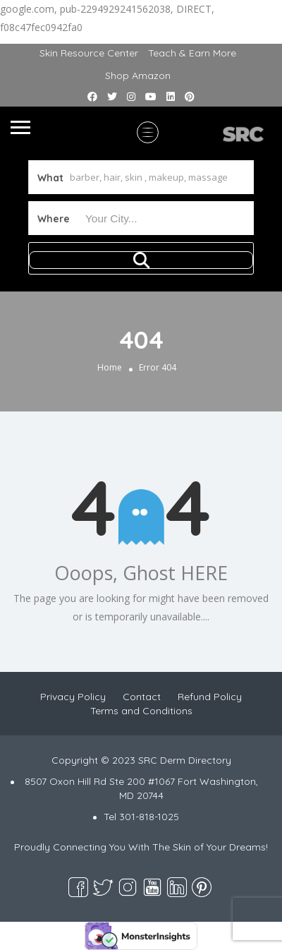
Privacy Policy (73, 696)
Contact (142, 696)
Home (109, 367)
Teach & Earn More (192, 53)
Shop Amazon (138, 75)
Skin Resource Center (88, 53)
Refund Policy (210, 696)
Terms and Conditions (141, 710)
